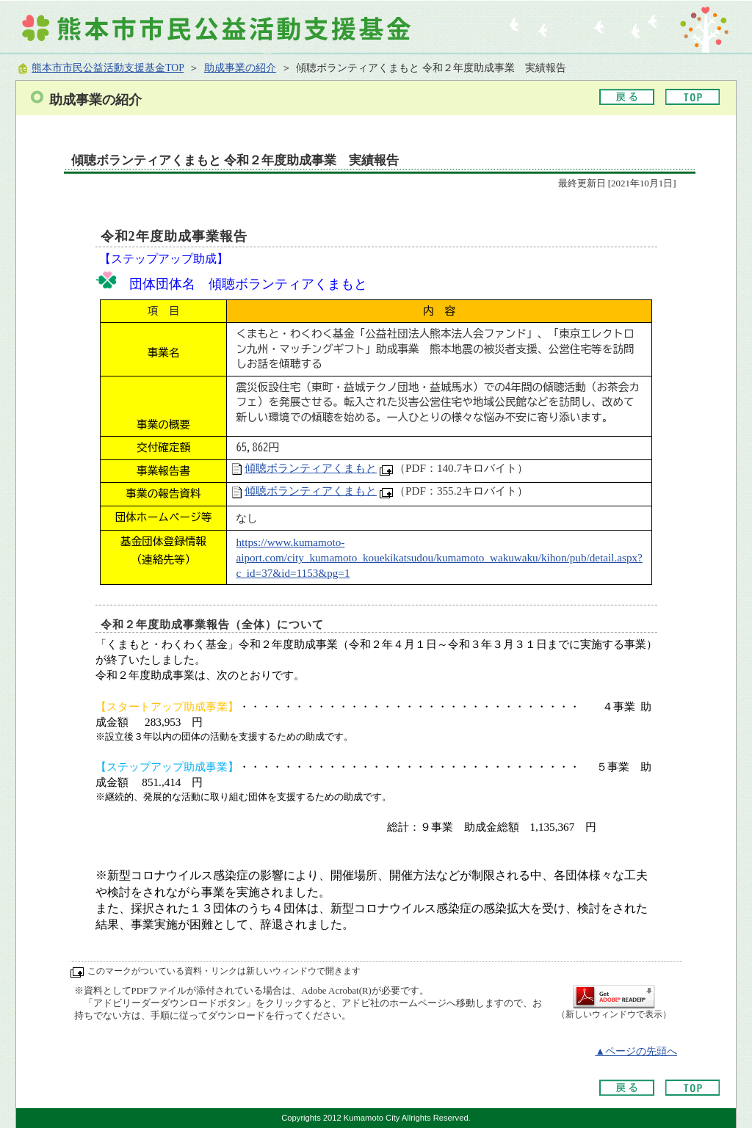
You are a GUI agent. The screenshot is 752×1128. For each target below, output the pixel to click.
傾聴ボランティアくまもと (311, 468)
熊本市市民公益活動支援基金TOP (108, 67)
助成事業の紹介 (240, 67)
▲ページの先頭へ (636, 1051)
